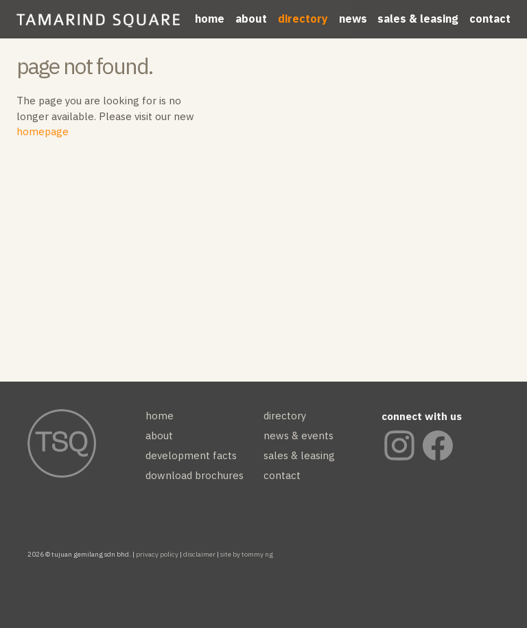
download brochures (194, 475)
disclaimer (199, 554)
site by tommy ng (246, 554)
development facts (191, 455)
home (209, 18)
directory (303, 18)
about (251, 18)
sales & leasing (417, 18)
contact (490, 18)
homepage (42, 131)
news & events (298, 435)
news (353, 18)
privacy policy (157, 554)
